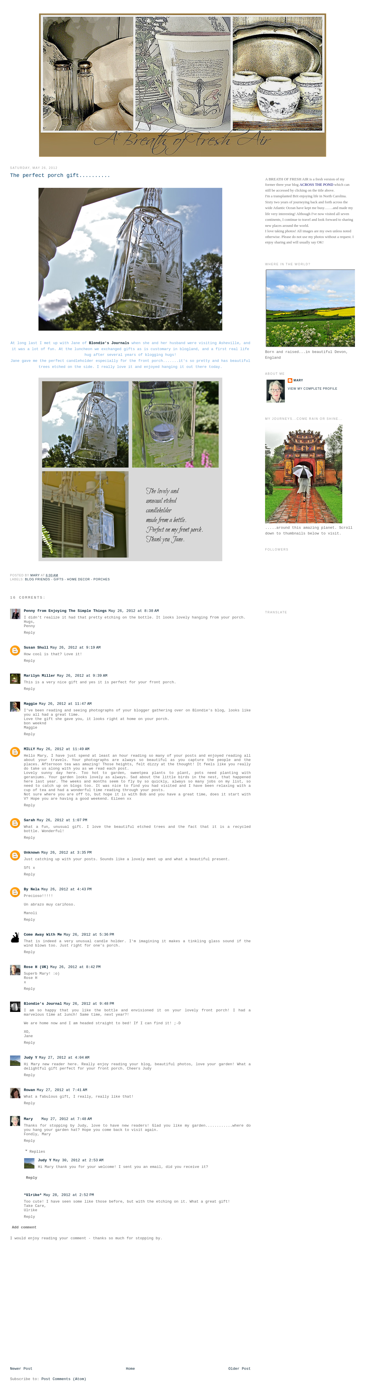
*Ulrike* (33, 1195)
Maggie (30, 704)
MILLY (29, 749)
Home (130, 1369)
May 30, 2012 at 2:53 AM (78, 1160)
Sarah (29, 820)
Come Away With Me (43, 934)
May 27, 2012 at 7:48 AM (66, 1119)
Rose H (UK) (36, 967)
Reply (29, 633)
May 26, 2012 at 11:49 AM (63, 749)
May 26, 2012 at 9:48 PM (89, 1004)
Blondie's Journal (43, 1004)
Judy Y (30, 1057)
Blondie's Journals (109, 343)
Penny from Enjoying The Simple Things (65, 611)
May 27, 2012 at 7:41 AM (62, 1090)
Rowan (29, 1090)
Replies (37, 1151)
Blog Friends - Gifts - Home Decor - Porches (67, 579)
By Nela (32, 889)
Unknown (32, 852)
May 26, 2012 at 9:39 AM (82, 676)
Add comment (24, 1227)
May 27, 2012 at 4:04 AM (64, 1057)
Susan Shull (36, 647)
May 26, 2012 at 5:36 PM (89, 934)
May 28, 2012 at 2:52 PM (68, 1195)
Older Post (239, 1369)
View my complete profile (312, 388)
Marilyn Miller (39, 676)
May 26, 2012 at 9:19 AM (75, 647)
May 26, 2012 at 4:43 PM (66, 889)
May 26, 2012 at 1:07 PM (62, 820)
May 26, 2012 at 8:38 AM (134, 611)
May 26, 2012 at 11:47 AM (65, 704)
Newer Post (21, 1369)
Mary (28, 1119)
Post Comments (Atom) (63, 1379)
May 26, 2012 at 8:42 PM (75, 967)
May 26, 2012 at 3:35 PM (66, 852)
